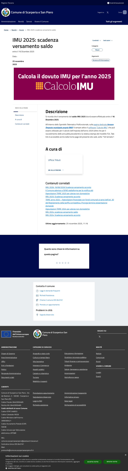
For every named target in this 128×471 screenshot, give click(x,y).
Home (6, 30)
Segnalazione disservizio (42, 397)
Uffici (3, 361)
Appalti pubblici (38, 369)
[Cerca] (124, 12)
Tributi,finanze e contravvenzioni (76, 361)
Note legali (68, 401)
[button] (43, 468)
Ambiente (68, 365)
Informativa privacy (71, 397)
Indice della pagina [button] (21, 108)
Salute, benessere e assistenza (75, 369)
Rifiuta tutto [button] (112, 462)
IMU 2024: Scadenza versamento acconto (63, 215)
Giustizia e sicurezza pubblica (75, 357)
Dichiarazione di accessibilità (75, 405)
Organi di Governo (8, 353)
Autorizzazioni (69, 373)
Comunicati (100, 357)
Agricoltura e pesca (71, 377)
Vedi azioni (108, 40)
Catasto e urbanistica (41, 373)
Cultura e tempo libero (41, 357)
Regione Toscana (7, 3)
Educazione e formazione (73, 353)
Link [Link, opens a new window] (49, 466)
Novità (14, 30)
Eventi (98, 376)
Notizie (98, 353)
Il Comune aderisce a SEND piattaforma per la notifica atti (69, 190)
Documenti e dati (7, 377)
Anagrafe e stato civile (41, 353)
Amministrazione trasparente (75, 393)
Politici (3, 369)
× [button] (125, 455)
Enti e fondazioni (7, 365)
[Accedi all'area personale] (115, 3)
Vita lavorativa (38, 361)
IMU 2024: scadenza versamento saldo (62, 212)
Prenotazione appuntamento (43, 393)
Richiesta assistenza (40, 405)
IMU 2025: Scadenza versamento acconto (63, 196)
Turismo (36, 377)
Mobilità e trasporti (40, 381)
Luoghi (98, 372)
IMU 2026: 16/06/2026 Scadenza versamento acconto (68, 187)
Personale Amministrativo (11, 373)
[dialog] (64, 462)
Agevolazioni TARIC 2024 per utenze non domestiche (68, 208)
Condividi (97, 40)
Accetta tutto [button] (92, 462)
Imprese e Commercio (41, 365)
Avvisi (21, 30)
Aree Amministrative (9, 357)
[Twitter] (104, 12)
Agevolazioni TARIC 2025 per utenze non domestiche (68, 193)
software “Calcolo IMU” (98, 127)
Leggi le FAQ (37, 401)
